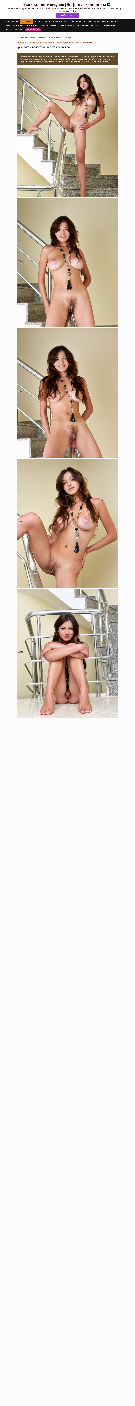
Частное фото (18, 26)
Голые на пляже (109, 26)
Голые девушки (31, 26)
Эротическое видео (41, 21)
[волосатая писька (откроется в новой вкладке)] (27, 59)
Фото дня (87, 21)
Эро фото (9, 30)
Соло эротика (76, 21)
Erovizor (21, 37)
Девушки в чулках (67, 26)
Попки (8, 26)
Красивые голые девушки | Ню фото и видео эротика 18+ (67, 5)
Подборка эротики (59, 21)
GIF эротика (19, 30)
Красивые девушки (49, 26)
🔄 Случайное (26, 21)
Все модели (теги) (33, 30)
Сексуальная (76, 43)
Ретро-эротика (82, 26)
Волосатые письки (36, 43)
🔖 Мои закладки (12, 21)
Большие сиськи (100, 21)
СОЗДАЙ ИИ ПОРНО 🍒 (67, 15)
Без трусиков (95, 26)
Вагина (113, 21)
